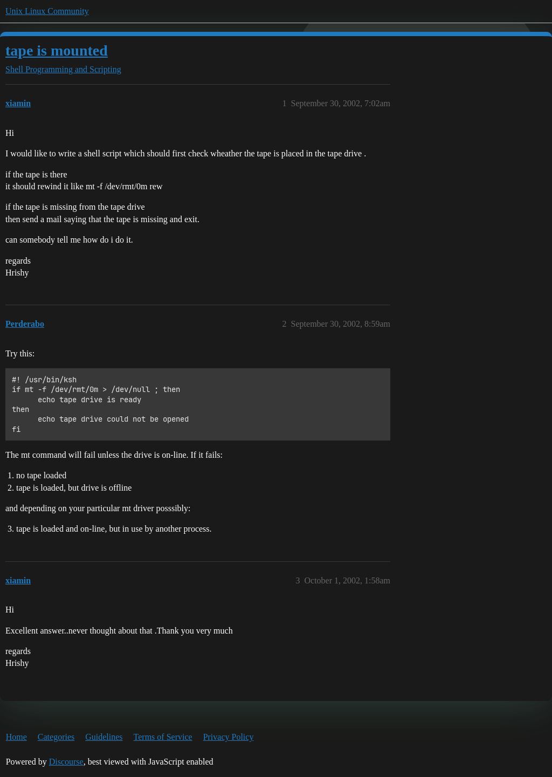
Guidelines (103, 736)
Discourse (66, 761)
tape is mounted (56, 50)
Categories (56, 736)
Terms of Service (163, 736)
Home (16, 736)
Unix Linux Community (47, 11)
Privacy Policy (228, 736)
